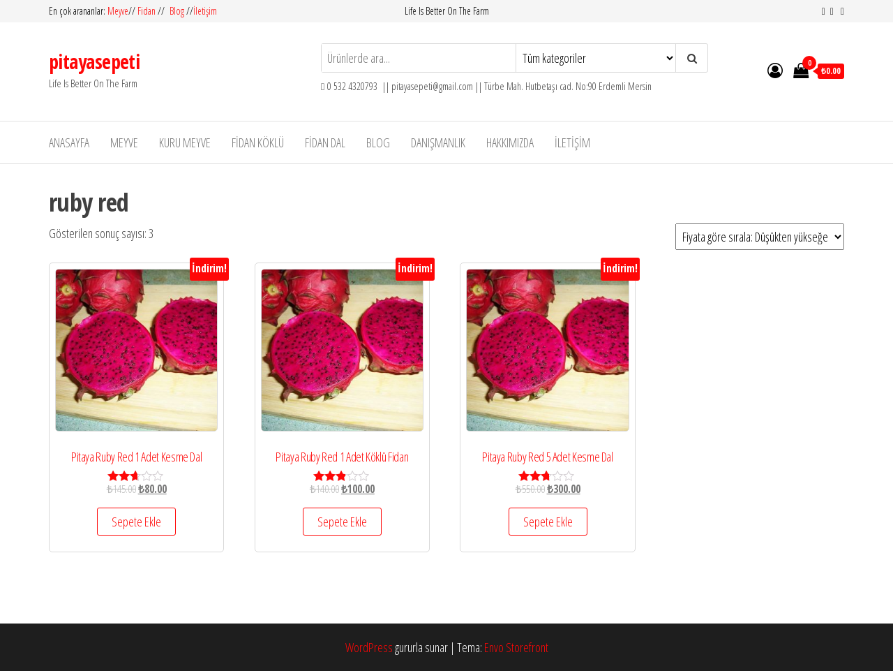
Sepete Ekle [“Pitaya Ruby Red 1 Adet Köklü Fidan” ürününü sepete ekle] (342, 521)
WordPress (369, 647)
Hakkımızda (510, 142)
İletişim (205, 10)
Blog (177, 10)
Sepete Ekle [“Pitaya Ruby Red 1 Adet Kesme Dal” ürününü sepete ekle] (136, 521)
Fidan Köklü (258, 142)
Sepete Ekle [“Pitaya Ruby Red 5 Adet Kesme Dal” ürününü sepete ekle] (548, 521)
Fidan (146, 10)
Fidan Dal (325, 142)
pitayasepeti (94, 61)
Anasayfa (69, 142)
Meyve (117, 10)
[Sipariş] (759, 236)
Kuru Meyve (185, 142)
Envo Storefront (516, 647)
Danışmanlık (438, 142)
